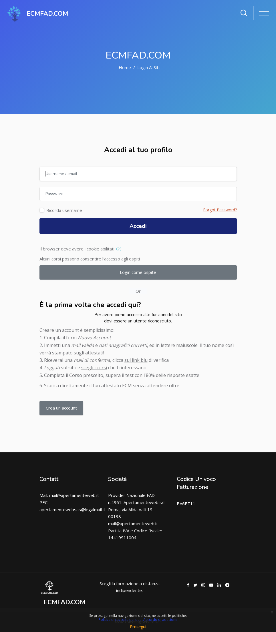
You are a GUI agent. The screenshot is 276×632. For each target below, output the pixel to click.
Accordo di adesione (160, 619)
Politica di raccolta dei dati (120, 619)
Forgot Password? (220, 209)
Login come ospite (138, 272)
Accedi (138, 226)
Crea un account (61, 408)
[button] (120, 249)
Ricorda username (64, 210)
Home (125, 67)
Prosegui (138, 626)
